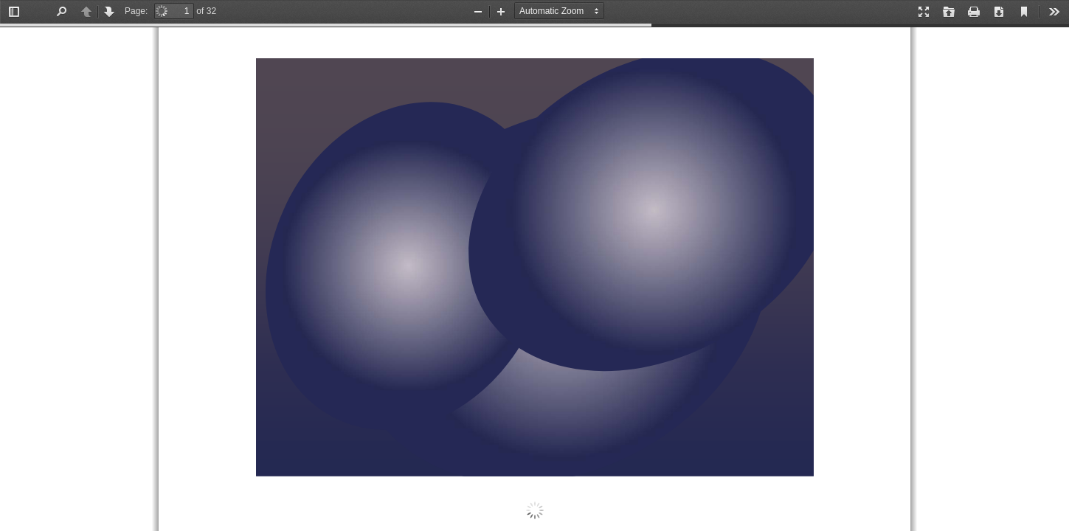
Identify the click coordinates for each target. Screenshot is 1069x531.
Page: (136, 11)
